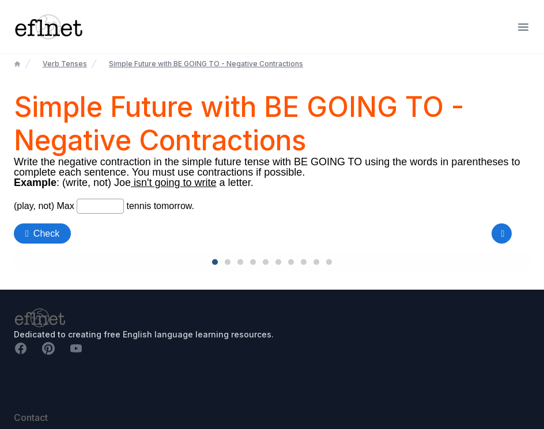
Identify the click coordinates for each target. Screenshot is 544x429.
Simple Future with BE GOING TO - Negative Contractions (206, 63)
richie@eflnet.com (45, 404)
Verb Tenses (65, 63)
